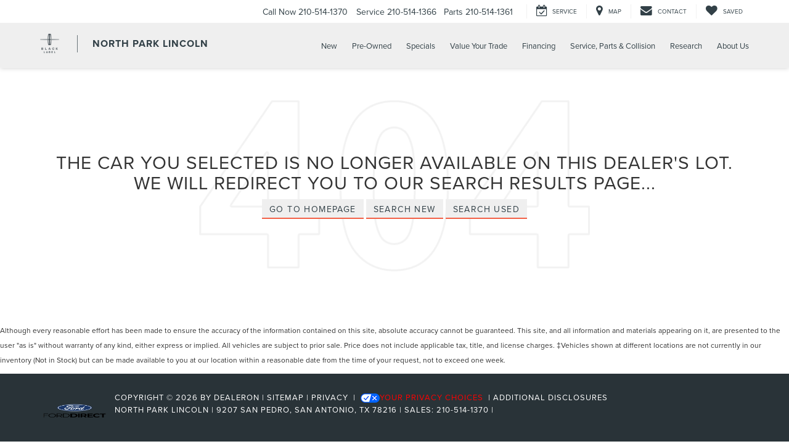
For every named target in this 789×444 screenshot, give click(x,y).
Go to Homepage (312, 209)
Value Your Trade (478, 45)
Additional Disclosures (550, 397)
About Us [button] (733, 45)
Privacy (329, 397)
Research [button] (686, 45)
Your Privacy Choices (422, 397)
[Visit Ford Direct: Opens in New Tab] (500, 409)
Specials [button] (420, 45)
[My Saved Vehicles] (724, 11)
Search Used (486, 209)
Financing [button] (538, 45)
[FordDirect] (74, 409)
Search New (405, 209)
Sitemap (285, 397)
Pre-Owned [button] (371, 45)
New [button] (329, 45)
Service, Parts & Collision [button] (612, 45)
